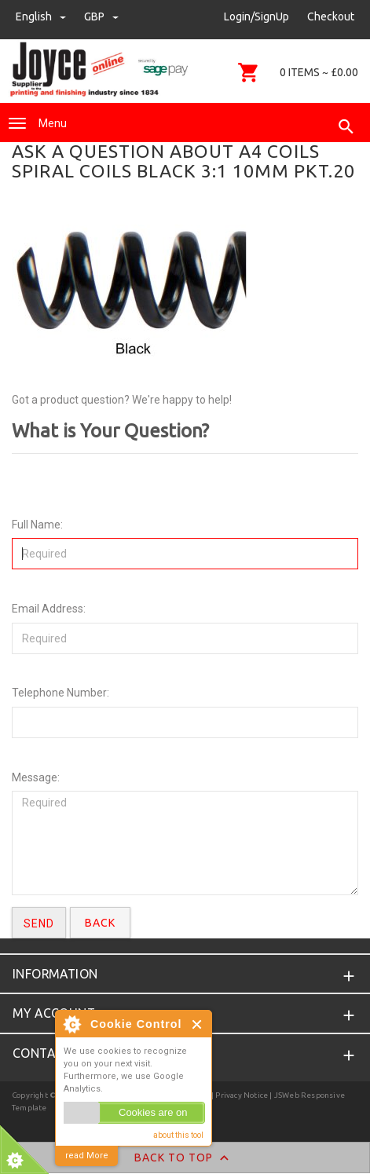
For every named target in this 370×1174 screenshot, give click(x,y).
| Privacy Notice (239, 1095)
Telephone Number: (60, 692)
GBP (101, 16)
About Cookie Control (71, 1024)
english (42, 16)
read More (86, 1155)
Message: (36, 777)
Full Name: (37, 524)
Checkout (330, 16)
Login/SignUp (256, 16)
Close (197, 1024)
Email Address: (49, 608)
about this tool (178, 1135)
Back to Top (185, 1158)
